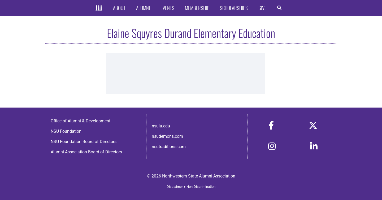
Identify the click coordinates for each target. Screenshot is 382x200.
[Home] (99, 8)
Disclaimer (175, 187)
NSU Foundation (66, 131)
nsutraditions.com (169, 146)
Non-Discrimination (200, 187)
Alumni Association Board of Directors (86, 151)
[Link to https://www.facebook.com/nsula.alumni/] (271, 125)
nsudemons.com (167, 136)
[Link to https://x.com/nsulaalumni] (313, 125)
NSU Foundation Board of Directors (83, 141)
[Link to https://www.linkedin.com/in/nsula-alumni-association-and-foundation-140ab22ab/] (314, 146)
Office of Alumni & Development (80, 120)
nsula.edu (161, 125)
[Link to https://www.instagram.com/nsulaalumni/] (272, 146)
